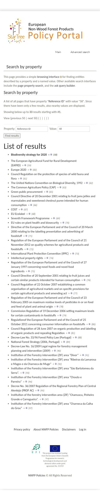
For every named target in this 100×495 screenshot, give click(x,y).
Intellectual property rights (27, 258)
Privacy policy (22, 429)
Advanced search (80, 52)
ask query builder (64, 85)
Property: (9, 128)
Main (58, 52)
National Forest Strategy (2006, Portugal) (35, 342)
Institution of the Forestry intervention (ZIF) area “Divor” (44, 355)
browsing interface (48, 77)
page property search (30, 85)
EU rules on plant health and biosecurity (35, 222)
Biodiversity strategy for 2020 (29, 154)
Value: (53, 128)
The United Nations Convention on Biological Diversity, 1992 (47, 183)
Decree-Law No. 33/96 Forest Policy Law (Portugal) (41, 337)
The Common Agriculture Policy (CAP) (33, 187)
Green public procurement (27, 192)
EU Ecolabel (18, 214)
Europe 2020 (18, 169)
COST (14, 209)
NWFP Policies (36, 475)
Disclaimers (69, 429)
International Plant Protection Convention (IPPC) (40, 253)
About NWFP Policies (46, 429)
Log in (82, 429)
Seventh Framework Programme (30, 218)
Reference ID (56, 101)
